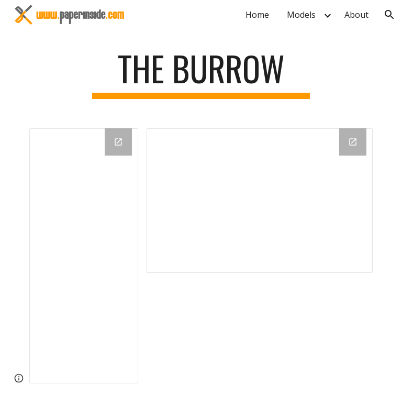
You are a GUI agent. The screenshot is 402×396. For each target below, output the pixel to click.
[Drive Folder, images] (259, 200)
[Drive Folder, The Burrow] (83, 255)
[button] (389, 14)
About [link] (356, 14)
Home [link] (257, 14)
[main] (201, 73)
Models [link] (301, 14)
